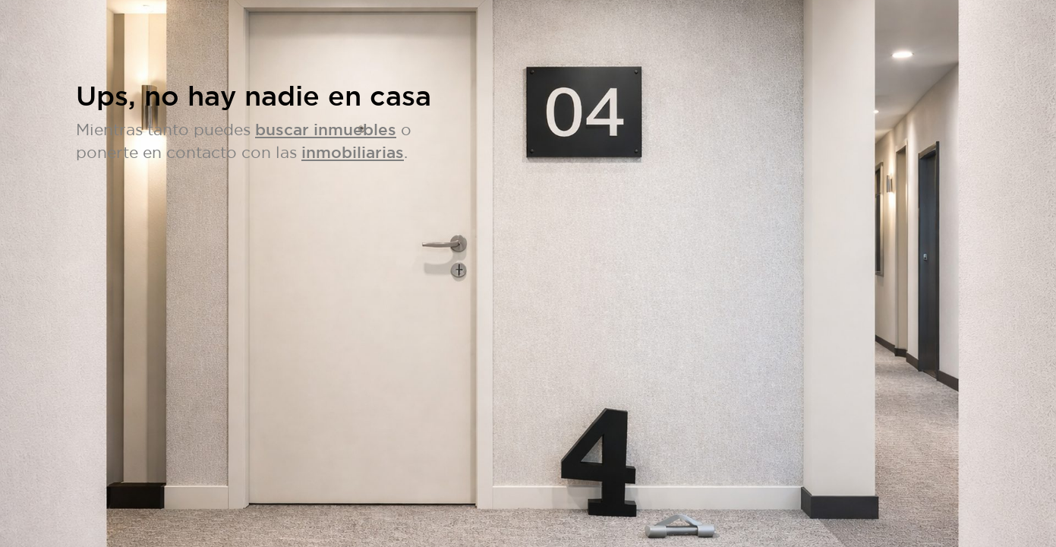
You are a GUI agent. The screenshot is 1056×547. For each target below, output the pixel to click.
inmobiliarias (352, 152)
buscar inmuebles (325, 129)
